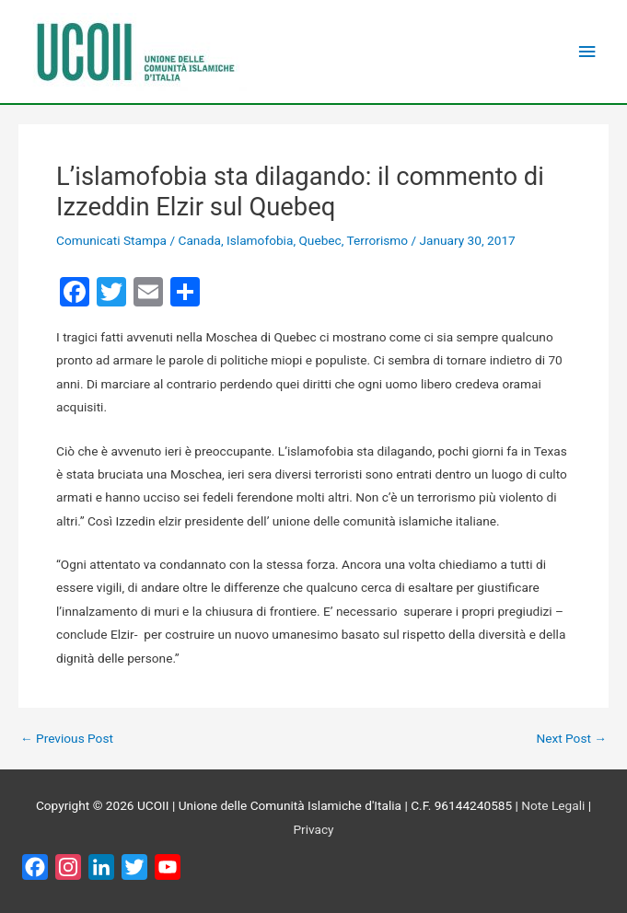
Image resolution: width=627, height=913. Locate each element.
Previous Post (66, 739)
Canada (199, 240)
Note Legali (553, 805)
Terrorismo (377, 240)
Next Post (571, 739)
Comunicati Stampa (111, 240)
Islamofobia (259, 240)
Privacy (313, 829)
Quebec (319, 240)
